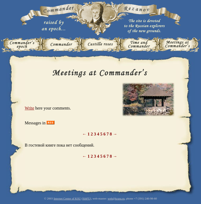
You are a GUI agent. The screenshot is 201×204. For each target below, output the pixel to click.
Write (29, 108)
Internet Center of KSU (67, 198)
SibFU (86, 198)
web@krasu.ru (116, 198)
